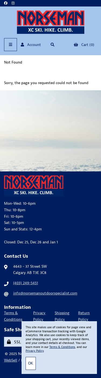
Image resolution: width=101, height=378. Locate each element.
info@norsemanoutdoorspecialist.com (45, 293)
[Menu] (10, 44)
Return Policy (84, 316)
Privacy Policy (39, 316)
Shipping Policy (62, 316)
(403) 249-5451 (25, 283)
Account (31, 44)
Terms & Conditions (13, 316)
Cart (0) (84, 44)
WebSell (10, 360)
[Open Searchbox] (52, 44)
